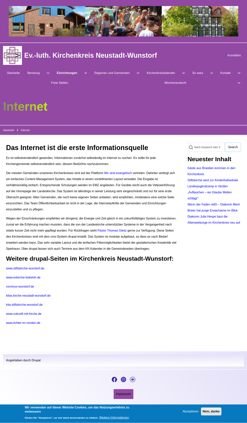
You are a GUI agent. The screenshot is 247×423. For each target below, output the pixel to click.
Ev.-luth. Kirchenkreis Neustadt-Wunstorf (90, 55)
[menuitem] (234, 55)
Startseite (8, 130)
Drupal (36, 360)
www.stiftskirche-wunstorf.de (25, 268)
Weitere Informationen (114, 419)
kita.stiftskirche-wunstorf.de (24, 304)
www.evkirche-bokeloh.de (23, 277)
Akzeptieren (191, 413)
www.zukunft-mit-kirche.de (23, 313)
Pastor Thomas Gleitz (112, 230)
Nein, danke (211, 413)
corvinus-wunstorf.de (20, 286)
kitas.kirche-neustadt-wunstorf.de (28, 295)
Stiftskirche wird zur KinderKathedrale (213, 180)
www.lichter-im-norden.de (23, 322)
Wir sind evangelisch (118, 173)
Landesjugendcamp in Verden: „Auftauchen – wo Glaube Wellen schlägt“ (210, 192)
